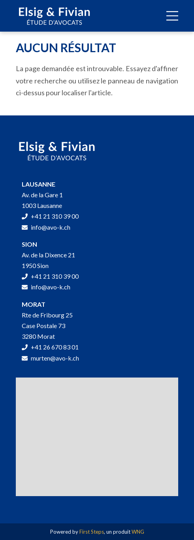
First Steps (91, 532)
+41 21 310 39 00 (50, 216)
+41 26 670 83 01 (50, 347)
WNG (138, 532)
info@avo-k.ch (46, 227)
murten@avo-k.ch (50, 358)
